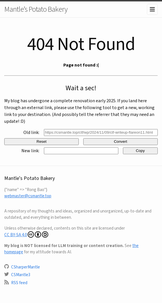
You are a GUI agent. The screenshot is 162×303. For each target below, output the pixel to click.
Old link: (31, 132)
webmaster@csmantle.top (27, 196)
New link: (30, 151)
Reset (41, 141)
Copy (140, 151)
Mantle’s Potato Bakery (35, 9)
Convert (120, 141)
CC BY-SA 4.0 (26, 234)
